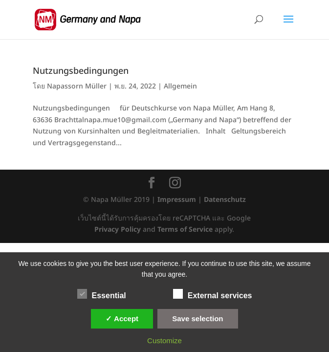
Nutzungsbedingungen (81, 71)
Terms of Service (185, 229)
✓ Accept (122, 318)
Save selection (197, 318)
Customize (164, 340)
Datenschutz (225, 200)
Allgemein (180, 86)
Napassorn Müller (77, 86)
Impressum (176, 200)
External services (212, 294)
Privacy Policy (117, 229)
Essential (101, 294)
